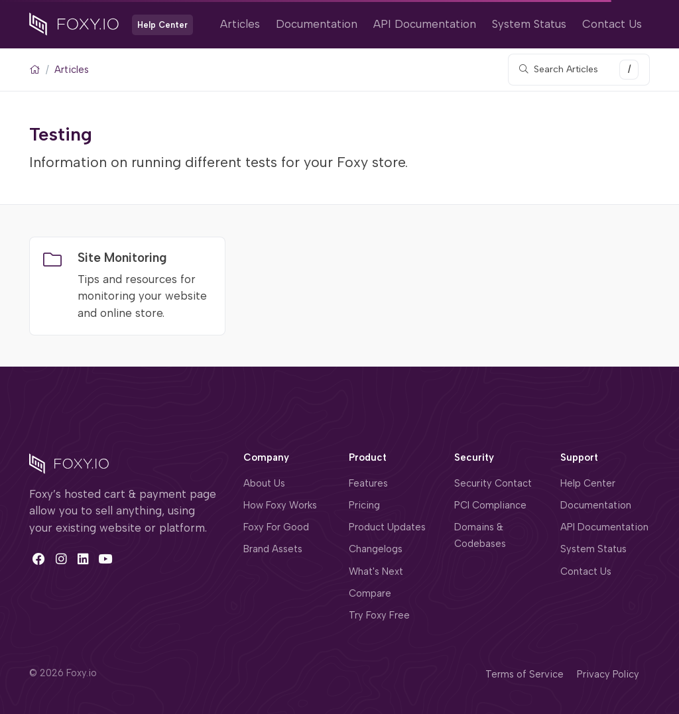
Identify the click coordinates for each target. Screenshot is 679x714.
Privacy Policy (608, 674)
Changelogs (375, 549)
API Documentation (424, 23)
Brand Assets (272, 549)
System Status (529, 23)
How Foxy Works (280, 505)
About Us (264, 483)
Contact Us (612, 23)
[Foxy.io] (74, 23)
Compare (370, 593)
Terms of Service (524, 674)
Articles (240, 23)
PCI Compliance (490, 505)
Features (368, 483)
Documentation (316, 23)
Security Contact (493, 483)
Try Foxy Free (379, 615)
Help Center (587, 483)
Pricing (364, 505)
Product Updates (387, 527)
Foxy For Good (276, 527)
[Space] (69, 462)
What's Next (376, 571)
